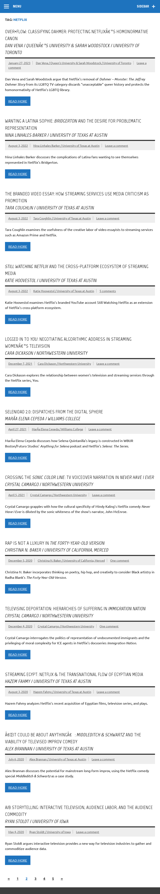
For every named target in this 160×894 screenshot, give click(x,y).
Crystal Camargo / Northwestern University (58, 495)
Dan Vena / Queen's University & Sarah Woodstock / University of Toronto (83, 63)
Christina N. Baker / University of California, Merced (71, 560)
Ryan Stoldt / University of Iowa (50, 832)
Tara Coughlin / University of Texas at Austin (62, 218)
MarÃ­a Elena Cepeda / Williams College (57, 429)
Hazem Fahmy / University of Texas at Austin (62, 692)
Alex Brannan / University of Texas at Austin (57, 759)
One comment (119, 560)
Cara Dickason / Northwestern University (64, 363)
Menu (17, 6)
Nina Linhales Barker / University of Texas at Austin (66, 145)
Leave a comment (116, 145)
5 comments (108, 291)
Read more (17, 101)
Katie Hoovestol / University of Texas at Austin (63, 291)
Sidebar (143, 6)
